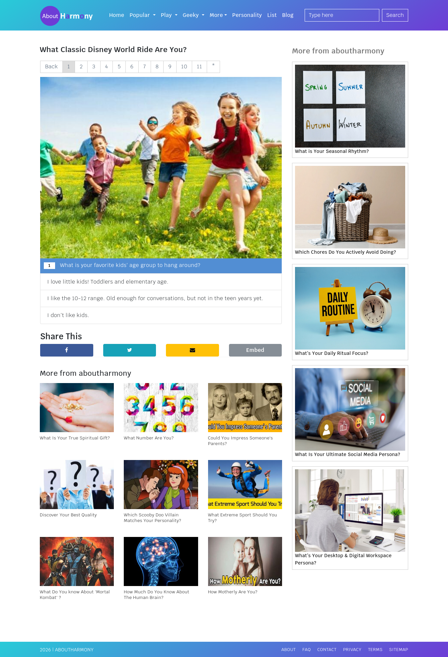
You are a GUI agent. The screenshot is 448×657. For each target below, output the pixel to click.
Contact (326, 649)
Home (116, 15)
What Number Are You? (149, 438)
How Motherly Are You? (233, 592)
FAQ (306, 649)
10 (184, 66)
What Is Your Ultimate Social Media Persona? (347, 454)
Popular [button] (140, 15)
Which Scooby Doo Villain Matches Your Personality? (152, 517)
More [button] (216, 15)
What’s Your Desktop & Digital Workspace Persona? (343, 559)
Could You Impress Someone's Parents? (240, 440)
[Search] (342, 15)
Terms (375, 649)
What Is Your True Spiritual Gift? (75, 438)
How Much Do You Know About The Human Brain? (156, 594)
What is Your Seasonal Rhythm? (332, 151)
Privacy (352, 649)
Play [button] (167, 15)
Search (395, 15)
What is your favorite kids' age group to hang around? (122, 265)
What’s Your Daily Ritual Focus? (331, 353)
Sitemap (398, 649)
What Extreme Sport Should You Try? (242, 517)
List (272, 15)
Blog (287, 15)
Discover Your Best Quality (68, 515)
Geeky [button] (191, 15)
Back (51, 66)
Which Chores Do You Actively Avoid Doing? (345, 252)
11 (199, 66)
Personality (247, 15)
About (288, 649)
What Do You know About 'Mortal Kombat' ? (75, 594)
